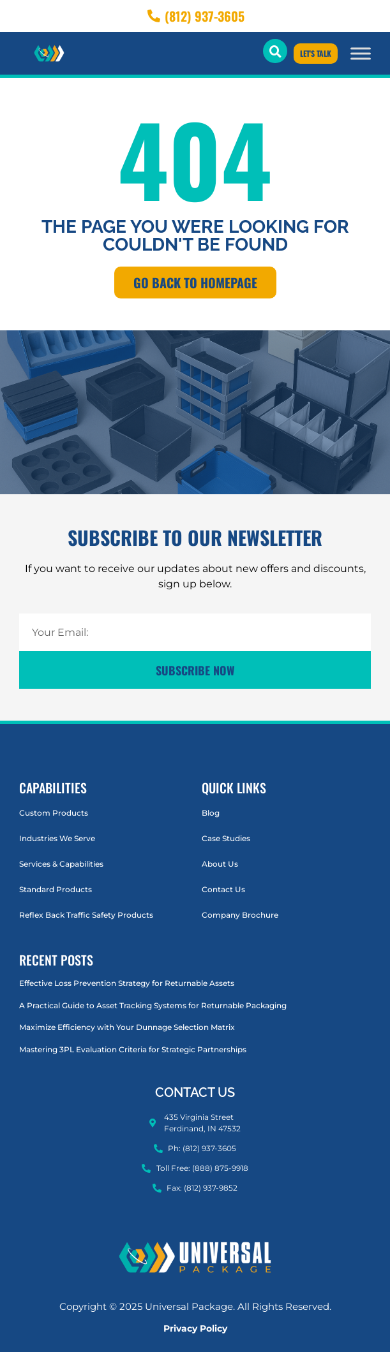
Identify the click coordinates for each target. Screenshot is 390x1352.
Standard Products (55, 889)
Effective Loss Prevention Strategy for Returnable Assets (126, 983)
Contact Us (223, 889)
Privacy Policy (195, 1328)
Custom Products (53, 813)
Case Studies (226, 838)
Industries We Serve (57, 838)
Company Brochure (240, 915)
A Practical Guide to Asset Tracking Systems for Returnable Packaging (153, 1005)
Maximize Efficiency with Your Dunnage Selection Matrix (127, 1027)
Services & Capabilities (61, 864)
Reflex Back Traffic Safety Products (86, 915)
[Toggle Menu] (360, 53)
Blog (211, 813)
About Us (220, 864)
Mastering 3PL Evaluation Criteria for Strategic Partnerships (132, 1049)
